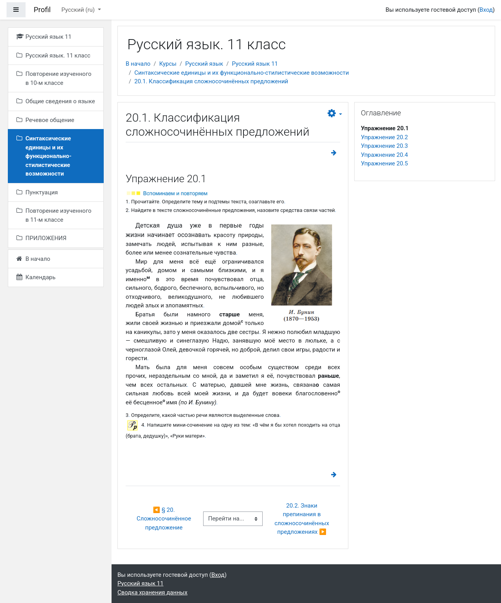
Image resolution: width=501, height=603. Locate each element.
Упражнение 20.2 (384, 137)
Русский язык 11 (255, 63)
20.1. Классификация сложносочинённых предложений (211, 81)
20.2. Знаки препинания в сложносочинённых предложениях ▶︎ (302, 519)
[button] (335, 113)
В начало (138, 63)
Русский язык (204, 63)
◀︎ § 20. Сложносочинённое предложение (165, 518)
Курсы (168, 63)
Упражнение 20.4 (384, 154)
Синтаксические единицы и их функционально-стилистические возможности (241, 72)
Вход (486, 9)
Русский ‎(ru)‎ (78, 9)
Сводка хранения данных (152, 592)
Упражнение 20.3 (384, 145)
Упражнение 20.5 (384, 163)
